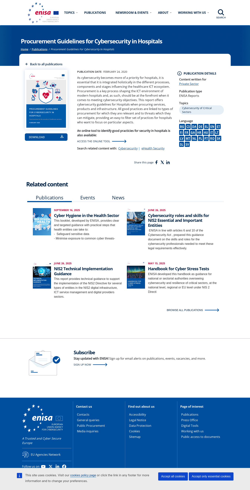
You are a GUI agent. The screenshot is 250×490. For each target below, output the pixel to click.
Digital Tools (189, 426)
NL (194, 138)
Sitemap (135, 437)
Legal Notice (137, 420)
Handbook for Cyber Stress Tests (178, 268)
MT (188, 138)
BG (182, 126)
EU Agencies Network (45, 455)
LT (216, 132)
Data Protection (140, 426)
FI (181, 132)
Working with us (192, 431)
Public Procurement (91, 426)
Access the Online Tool (93, 141)
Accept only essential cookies (211, 476)
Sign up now (82, 364)
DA (194, 126)
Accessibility (137, 414)
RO (212, 138)
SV (187, 144)
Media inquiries (87, 431)
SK (219, 138)
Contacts (83, 414)
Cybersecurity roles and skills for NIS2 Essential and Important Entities (178, 220)
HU (206, 132)
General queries (88, 420)
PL (200, 138)
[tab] (49, 198)
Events (87, 197)
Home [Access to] (24, 49)
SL (181, 144)
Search (221, 17)
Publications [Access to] (39, 49)
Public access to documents (200, 437)
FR (186, 132)
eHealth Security (153, 148)
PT (206, 138)
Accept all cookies (173, 476)
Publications (95, 13)
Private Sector (189, 84)
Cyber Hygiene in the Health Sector (86, 215)
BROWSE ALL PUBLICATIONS (185, 310)
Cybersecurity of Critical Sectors (197, 110)
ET (218, 126)
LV (181, 138)
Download (37, 137)
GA (193, 132)
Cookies (134, 431)
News (118, 197)
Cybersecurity (128, 148)
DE (201, 126)
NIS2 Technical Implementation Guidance (83, 271)
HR (199, 132)
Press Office (189, 420)
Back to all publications (46, 64)
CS (188, 126)
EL (206, 126)
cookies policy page (83, 475)
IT (211, 132)
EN (212, 126)
